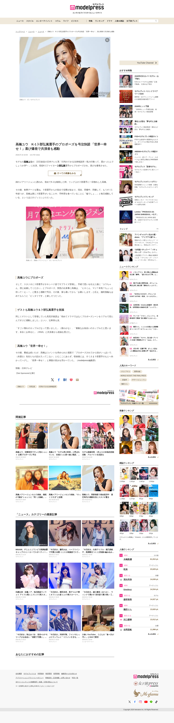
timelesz (127, 589)
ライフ (66, 21)
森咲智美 (127, 599)
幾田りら (124, 384)
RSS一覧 (75, 678)
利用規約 (41, 674)
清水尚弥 (127, 579)
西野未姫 (137, 371)
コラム (58, 21)
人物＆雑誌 (119, 21)
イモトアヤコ (125, 371)
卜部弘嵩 (61, 166)
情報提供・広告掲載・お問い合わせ (57, 678)
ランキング (99, 21)
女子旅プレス (131, 21)
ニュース (20, 21)
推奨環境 (48, 674)
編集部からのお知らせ (69, 674)
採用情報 (56, 674)
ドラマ (109, 21)
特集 (90, 21)
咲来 (125, 569)
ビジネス (74, 21)
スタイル (30, 21)
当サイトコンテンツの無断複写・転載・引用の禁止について (37, 682)
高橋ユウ (28, 162)
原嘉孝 (124, 380)
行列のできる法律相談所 (47, 386)
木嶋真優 (127, 559)
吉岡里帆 (127, 630)
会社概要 (19, 674)
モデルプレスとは (30, 674)
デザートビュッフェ (139, 380)
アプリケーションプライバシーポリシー (30, 678)
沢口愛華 (127, 620)
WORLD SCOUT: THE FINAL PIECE (133, 376)
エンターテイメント (44, 21)
